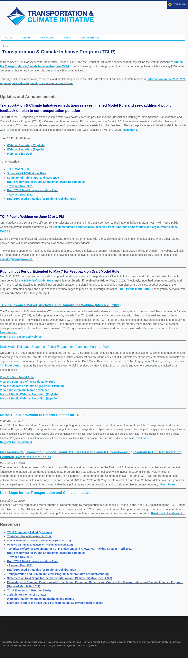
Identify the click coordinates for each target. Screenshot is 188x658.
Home (8, 37)
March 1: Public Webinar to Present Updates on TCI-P (42, 415)
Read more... (131, 129)
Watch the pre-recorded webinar (21, 336)
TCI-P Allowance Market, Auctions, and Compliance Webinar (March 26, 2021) (60, 305)
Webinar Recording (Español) (26, 149)
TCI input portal (10, 365)
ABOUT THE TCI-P (91, 37)
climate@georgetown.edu (16, 259)
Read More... (168, 484)
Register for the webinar (16, 442)
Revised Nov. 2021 (21, 186)
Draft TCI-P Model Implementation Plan (32, 190)
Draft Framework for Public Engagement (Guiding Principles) (47, 181)
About (26, 37)
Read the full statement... (167, 513)
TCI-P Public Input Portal (134, 289)
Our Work (46, 37)
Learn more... (8, 332)
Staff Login (180, 4)
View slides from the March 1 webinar (24, 390)
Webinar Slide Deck (20, 153)
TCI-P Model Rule (18, 169)
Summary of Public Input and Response (33, 177)
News (67, 37)
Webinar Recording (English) (26, 145)
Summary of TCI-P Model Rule (26, 173)
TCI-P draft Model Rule (38, 280)
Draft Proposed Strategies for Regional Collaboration (41, 198)
